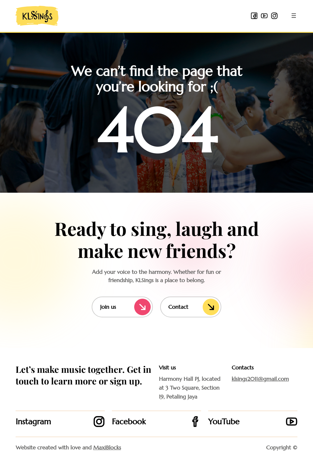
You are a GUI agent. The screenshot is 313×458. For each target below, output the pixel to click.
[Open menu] (293, 15)
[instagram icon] (274, 15)
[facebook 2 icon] (254, 15)
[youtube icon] (264, 15)
